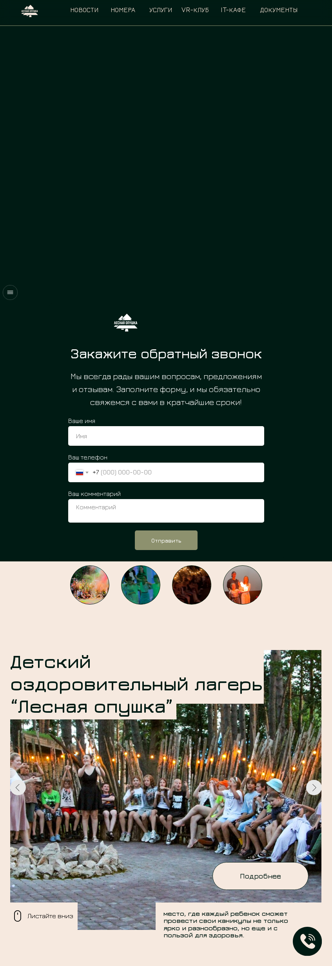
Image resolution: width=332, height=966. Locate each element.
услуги (160, 9)
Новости (84, 9)
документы (279, 9)
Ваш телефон (87, 457)
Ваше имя (81, 420)
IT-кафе (233, 9)
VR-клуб (195, 9)
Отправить (166, 540)
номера (123, 9)
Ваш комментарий (94, 493)
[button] (307, 941)
